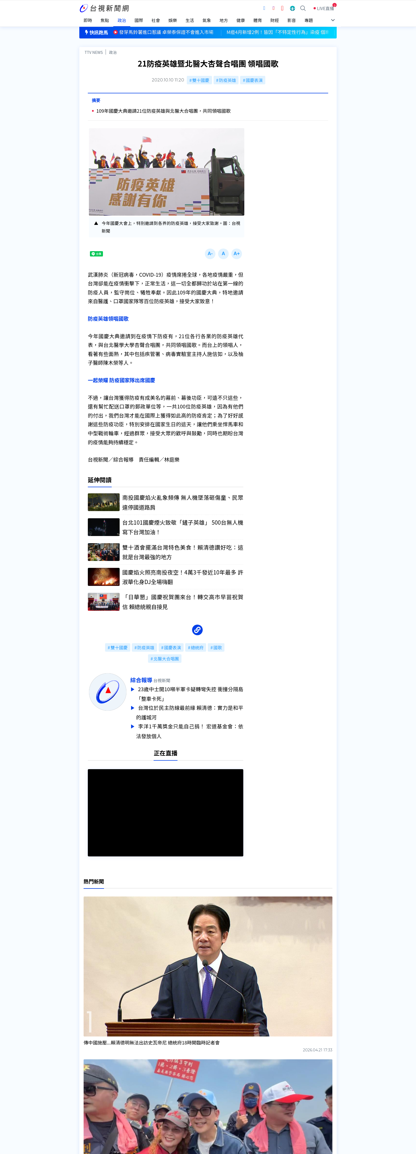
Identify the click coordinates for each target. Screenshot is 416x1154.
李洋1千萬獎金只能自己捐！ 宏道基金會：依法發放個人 (189, 729)
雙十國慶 (200, 80)
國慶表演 (254, 80)
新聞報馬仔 (145, 1098)
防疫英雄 (227, 80)
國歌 (217, 647)
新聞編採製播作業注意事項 (215, 1083)
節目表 (85, 1098)
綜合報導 (141, 680)
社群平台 (87, 1105)
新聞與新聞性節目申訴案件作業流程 (224, 1090)
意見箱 (141, 1090)
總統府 (197, 647)
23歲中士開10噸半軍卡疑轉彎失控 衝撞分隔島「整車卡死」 (189, 693)
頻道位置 (87, 1090)
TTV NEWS (94, 52)
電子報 (196, 1098)
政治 (113, 52)
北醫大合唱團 (166, 658)
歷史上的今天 (147, 1105)
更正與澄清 (145, 1083)
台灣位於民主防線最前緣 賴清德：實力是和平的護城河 (189, 711)
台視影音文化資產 (96, 1083)
